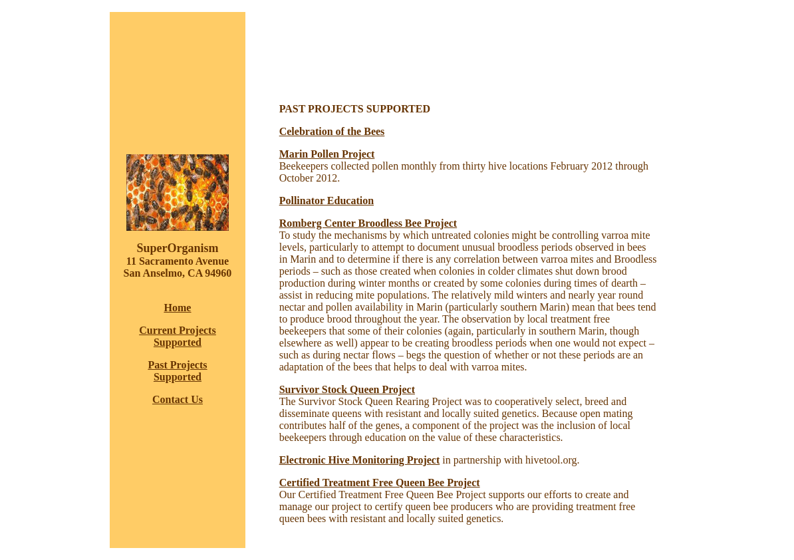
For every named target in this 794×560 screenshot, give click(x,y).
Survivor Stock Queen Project (347, 389)
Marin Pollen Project (327, 154)
